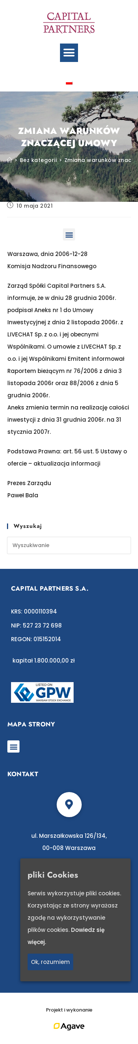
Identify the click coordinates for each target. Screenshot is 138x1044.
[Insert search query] (69, 545)
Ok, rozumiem (50, 962)
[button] (69, 53)
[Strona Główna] (10, 160)
